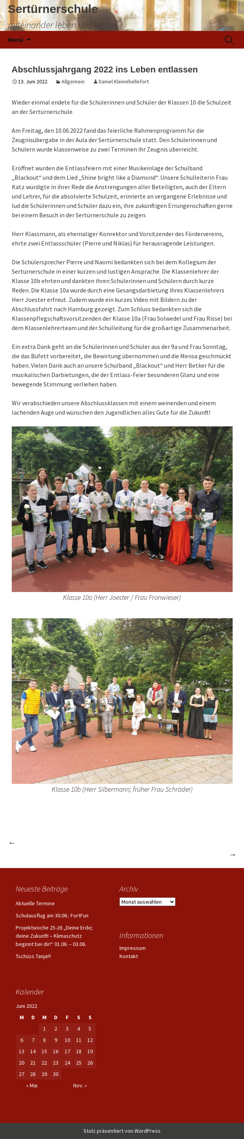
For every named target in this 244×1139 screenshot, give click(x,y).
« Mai (32, 1085)
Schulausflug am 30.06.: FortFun (52, 915)
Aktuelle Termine (35, 903)
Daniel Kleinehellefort (124, 81)
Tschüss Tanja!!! (33, 956)
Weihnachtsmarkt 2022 (196, 854)
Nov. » (80, 1085)
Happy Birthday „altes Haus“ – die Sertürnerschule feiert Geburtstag (116, 842)
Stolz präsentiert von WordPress (122, 1130)
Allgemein (73, 81)
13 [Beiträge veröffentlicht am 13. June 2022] (21, 1051)
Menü (15, 39)
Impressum (132, 947)
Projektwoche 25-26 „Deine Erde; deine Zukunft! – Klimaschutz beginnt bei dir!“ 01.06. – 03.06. (54, 936)
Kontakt (128, 956)
